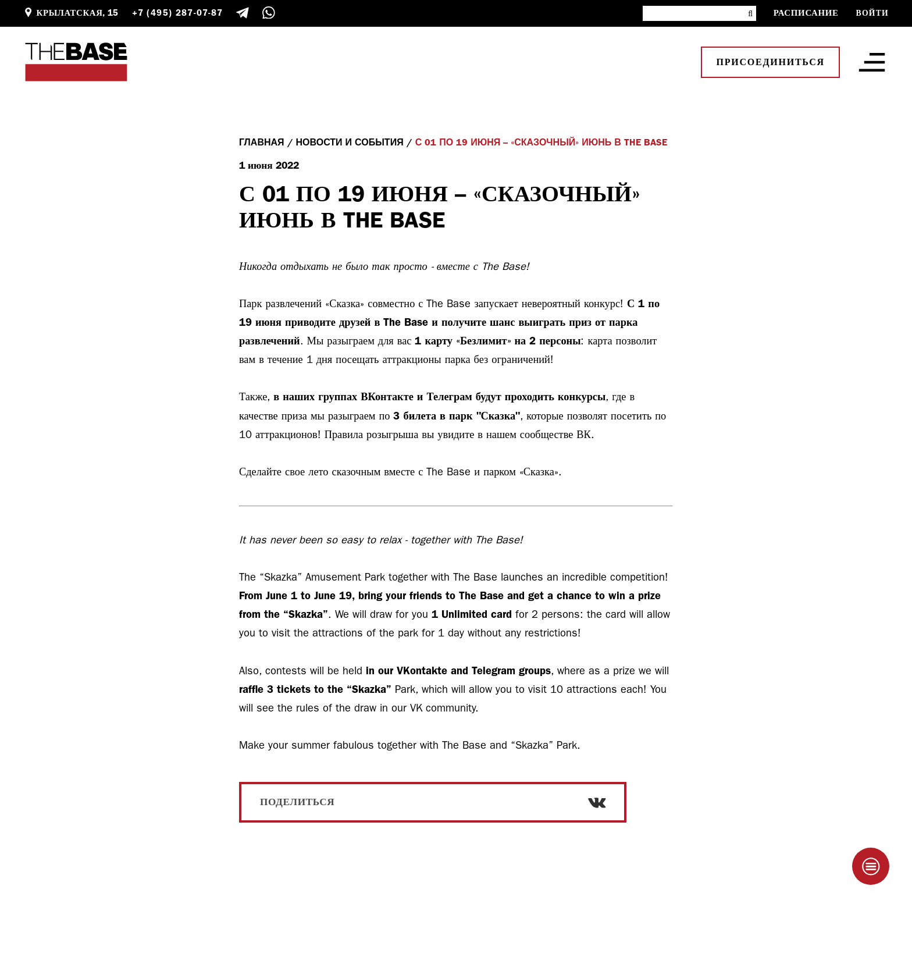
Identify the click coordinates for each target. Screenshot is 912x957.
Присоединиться (771, 62)
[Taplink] (870, 866)
